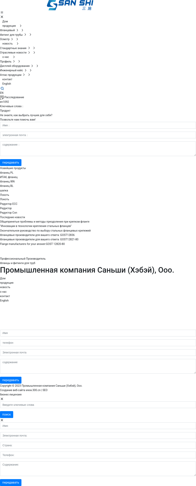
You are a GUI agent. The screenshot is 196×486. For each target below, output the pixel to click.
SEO (44, 390)
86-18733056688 (22, 311)
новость (5, 287)
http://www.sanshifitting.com (24, 316)
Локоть (4, 194)
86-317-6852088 (16, 305)
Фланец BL (6, 185)
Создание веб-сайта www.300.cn (20, 390)
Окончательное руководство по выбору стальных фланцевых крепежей (45, 230)
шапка (4, 190)
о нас (3, 291)
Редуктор (6, 208)
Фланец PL (6, 172)
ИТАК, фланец (9, 177)
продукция (6, 282)
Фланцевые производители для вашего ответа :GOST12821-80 (39, 239)
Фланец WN (7, 181)
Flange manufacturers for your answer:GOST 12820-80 (32, 243)
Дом (3, 278)
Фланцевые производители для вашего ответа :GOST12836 (37, 235)
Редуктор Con (8, 212)
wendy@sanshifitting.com (24, 327)
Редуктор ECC (8, 203)
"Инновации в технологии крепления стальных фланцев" (36, 226)
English (4, 300)
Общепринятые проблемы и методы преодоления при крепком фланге (44, 221)
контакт (5, 296)
